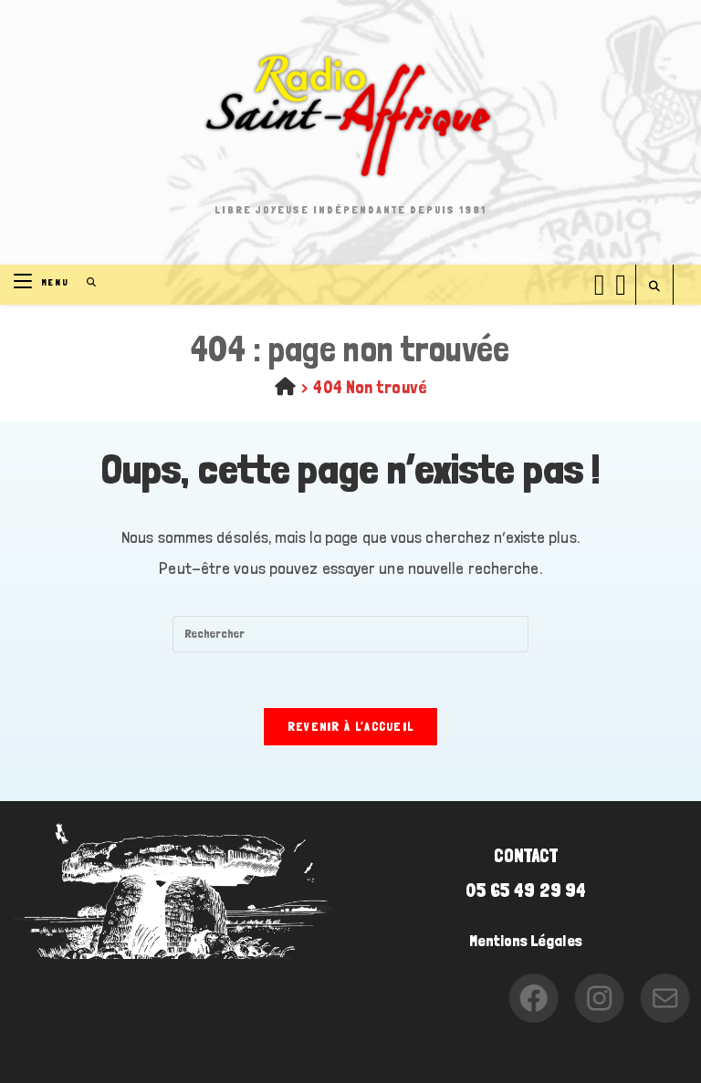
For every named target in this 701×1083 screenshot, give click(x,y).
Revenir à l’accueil (351, 727)
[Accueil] (285, 387)
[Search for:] (85, 282)
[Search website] (654, 286)
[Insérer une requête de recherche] (350, 634)
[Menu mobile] (43, 282)
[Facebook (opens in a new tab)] (599, 282)
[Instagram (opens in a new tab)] (620, 282)
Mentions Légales (525, 941)
